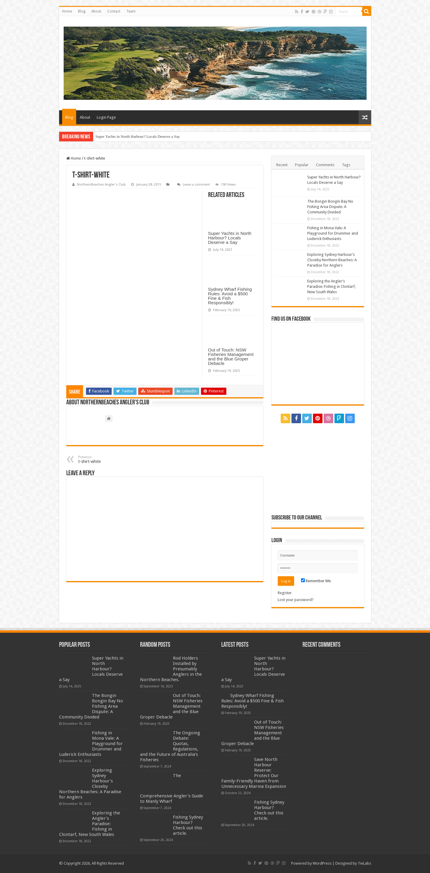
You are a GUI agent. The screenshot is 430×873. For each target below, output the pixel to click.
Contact (113, 11)
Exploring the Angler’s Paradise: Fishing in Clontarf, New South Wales (331, 286)
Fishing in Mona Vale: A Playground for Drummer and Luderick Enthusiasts (332, 233)
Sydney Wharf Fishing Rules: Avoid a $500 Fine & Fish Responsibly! (230, 296)
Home (67, 11)
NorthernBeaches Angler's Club (101, 184)
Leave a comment (196, 184)
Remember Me (316, 581)
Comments (325, 165)
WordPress (322, 863)
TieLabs (364, 863)
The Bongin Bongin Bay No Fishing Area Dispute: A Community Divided (330, 206)
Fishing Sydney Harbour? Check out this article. (188, 825)
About (96, 11)
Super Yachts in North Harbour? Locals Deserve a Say (138, 136)
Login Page (106, 117)
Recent (282, 165)
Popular (301, 165)
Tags (346, 165)
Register (285, 593)
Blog (81, 11)
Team (131, 11)
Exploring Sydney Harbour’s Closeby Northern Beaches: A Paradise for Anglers (332, 259)
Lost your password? (296, 599)
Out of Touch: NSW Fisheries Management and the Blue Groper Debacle (231, 356)
